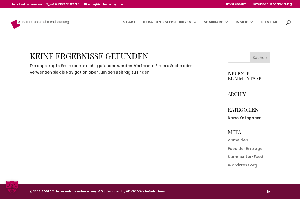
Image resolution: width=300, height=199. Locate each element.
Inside (242, 22)
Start (129, 22)
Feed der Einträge (245, 148)
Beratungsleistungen (167, 22)
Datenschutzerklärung (271, 4)
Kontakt (270, 22)
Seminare (213, 22)
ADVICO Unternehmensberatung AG (72, 191)
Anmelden (238, 140)
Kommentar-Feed (245, 156)
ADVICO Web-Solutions (145, 191)
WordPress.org (242, 165)
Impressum (236, 4)
